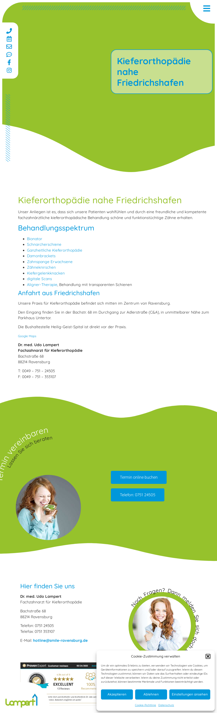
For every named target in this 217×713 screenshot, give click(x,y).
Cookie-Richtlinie (145, 705)
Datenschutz (166, 705)
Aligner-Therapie (42, 284)
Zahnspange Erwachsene (50, 261)
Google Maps (27, 336)
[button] (208, 656)
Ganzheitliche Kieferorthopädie (54, 250)
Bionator (34, 238)
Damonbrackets (41, 255)
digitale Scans (39, 278)
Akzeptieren (116, 694)
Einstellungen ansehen (190, 694)
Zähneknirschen (41, 267)
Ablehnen (151, 694)
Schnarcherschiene (44, 244)
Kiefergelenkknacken (46, 273)
